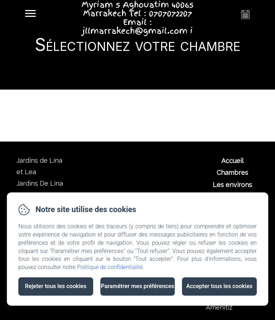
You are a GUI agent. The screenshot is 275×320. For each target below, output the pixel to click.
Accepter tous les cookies (219, 286)
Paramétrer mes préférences (137, 286)
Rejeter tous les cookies (55, 286)
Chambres (232, 172)
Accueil (232, 160)
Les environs (232, 184)
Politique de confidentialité (110, 267)
